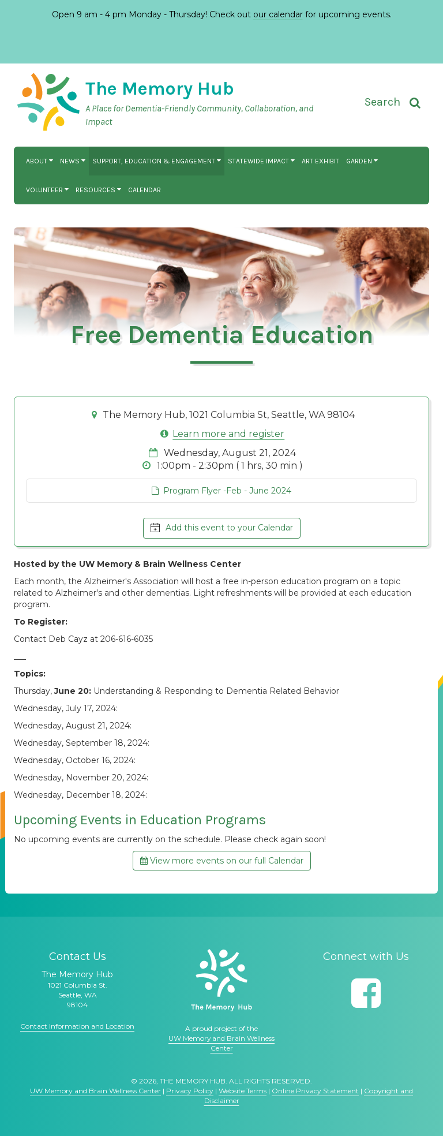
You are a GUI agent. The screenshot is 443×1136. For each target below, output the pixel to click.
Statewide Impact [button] (261, 161)
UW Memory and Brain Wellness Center (95, 1090)
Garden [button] (362, 161)
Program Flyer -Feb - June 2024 (221, 490)
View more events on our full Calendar (221, 860)
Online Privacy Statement (315, 1090)
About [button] (39, 161)
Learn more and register (228, 433)
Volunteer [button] (47, 190)
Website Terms (242, 1090)
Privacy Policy (189, 1090)
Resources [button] (98, 190)
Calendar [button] (144, 190)
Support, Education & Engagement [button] (156, 161)
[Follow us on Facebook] (366, 993)
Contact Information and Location (77, 1026)
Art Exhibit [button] (320, 161)
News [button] (72, 161)
